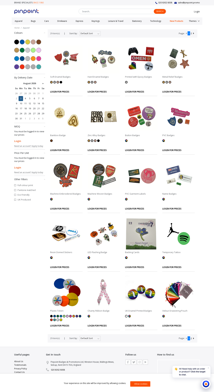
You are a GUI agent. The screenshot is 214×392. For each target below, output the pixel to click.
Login (197, 11)
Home (16, 27)
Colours (29, 32)
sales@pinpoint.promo (189, 2)
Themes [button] (192, 21)
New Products (176, 21)
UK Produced (24, 199)
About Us (18, 361)
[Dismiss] (208, 368)
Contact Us (19, 372)
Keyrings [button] (96, 21)
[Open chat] (206, 384)
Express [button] (79, 21)
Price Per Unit (29, 153)
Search (160, 11)
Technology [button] (155, 21)
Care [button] (46, 21)
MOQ (29, 126)
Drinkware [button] (62, 21)
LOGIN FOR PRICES (59, 91)
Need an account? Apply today (28, 146)
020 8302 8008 (165, 2)
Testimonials (20, 365)
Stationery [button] (137, 21)
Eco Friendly (24, 194)
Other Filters (29, 179)
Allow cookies (140, 383)
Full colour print (25, 185)
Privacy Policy (20, 368)
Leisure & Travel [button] (115, 21)
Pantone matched (27, 190)
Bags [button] (33, 21)
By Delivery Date (29, 77)
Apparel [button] (18, 21)
